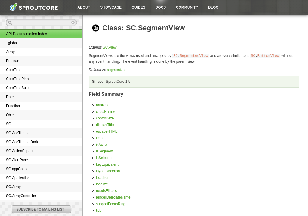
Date (10, 97)
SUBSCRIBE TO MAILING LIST (40, 209)
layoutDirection (108, 171)
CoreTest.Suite (18, 88)
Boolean (12, 61)
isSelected (104, 157)
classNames (106, 111)
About (83, 7)
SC (8, 124)
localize (102, 184)
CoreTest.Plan (17, 79)
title (99, 210)
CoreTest (13, 70)
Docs (161, 7)
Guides (138, 7)
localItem (103, 177)
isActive (102, 144)
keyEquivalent (107, 164)
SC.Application (18, 178)
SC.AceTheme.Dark (22, 142)
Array (10, 52)
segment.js (116, 70)
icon (99, 138)
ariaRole (102, 105)
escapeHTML (106, 131)
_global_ (13, 43)
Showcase (111, 7)
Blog (213, 7)
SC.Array (13, 187)
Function (13, 106)
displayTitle (105, 124)
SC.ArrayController (21, 196)
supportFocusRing (110, 204)
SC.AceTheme (17, 133)
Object (11, 115)
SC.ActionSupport (20, 151)
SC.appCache (17, 169)
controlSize (105, 118)
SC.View (110, 47)
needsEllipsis (106, 190)
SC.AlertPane (17, 160)
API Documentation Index (26, 34)
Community (187, 7)
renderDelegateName (113, 197)
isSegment (104, 151)
